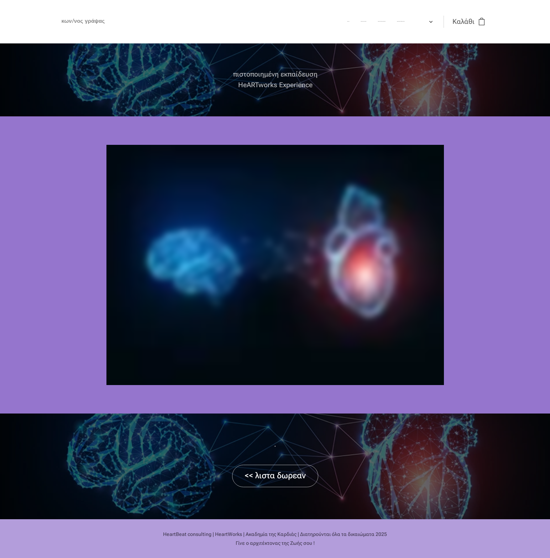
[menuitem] (220, 22)
